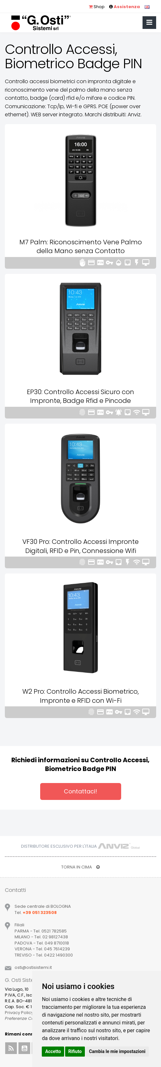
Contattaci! (80, 791)
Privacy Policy (19, 1012)
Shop (97, 7)
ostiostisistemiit (33, 967)
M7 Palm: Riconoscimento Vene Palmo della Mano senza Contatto (80, 247)
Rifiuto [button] (75, 1051)
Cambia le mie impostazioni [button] (117, 1051)
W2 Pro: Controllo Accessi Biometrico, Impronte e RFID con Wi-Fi (80, 696)
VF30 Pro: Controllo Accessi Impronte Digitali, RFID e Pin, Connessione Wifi (80, 546)
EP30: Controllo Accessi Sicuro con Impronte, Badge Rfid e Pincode (80, 396)
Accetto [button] (53, 1051)
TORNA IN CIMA (80, 867)
